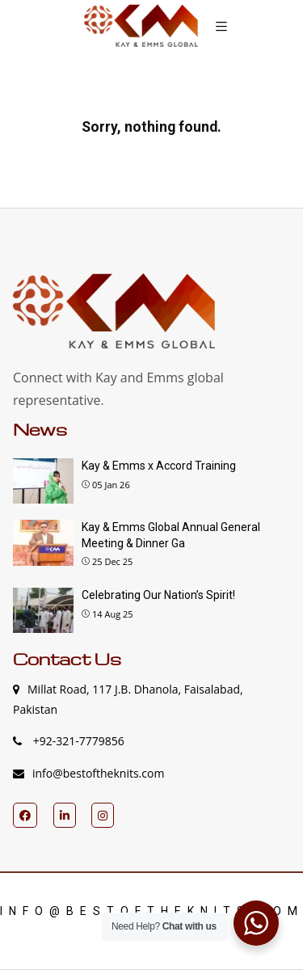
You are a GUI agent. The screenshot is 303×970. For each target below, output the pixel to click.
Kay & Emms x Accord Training (159, 465)
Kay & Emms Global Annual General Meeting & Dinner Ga (171, 535)
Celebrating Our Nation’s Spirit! (158, 594)
